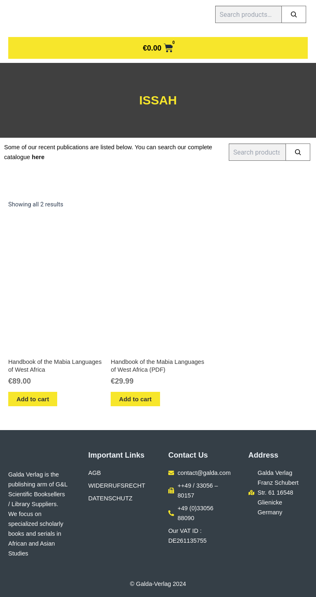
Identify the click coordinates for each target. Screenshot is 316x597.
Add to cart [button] (32, 399)
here (38, 157)
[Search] (293, 14)
